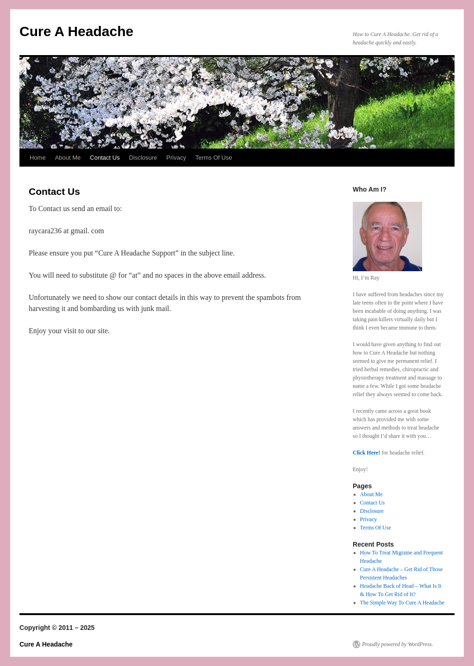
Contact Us (104, 157)
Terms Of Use (213, 157)
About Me (68, 157)
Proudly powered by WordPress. (397, 644)
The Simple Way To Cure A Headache (402, 602)
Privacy (176, 157)
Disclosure (143, 157)
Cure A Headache (76, 31)
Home (38, 157)
